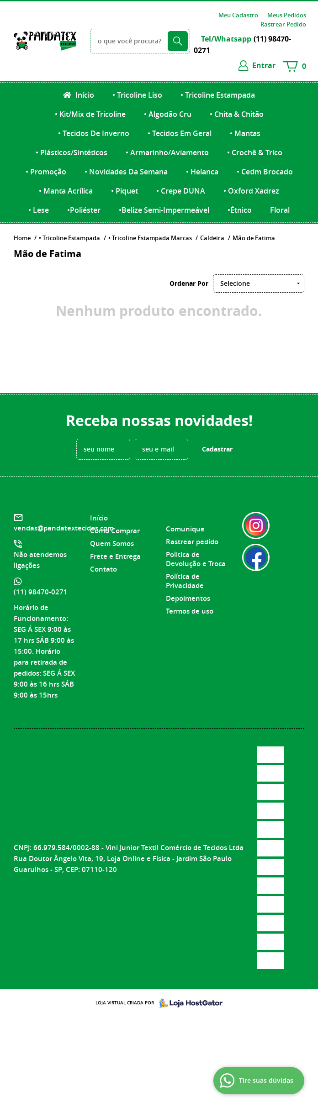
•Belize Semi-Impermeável (164, 210)
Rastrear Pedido (283, 24)
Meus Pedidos (286, 15)
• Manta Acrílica (66, 191)
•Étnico (240, 210)
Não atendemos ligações (40, 560)
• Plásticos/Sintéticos (71, 152)
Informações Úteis (189, 507)
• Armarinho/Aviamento (167, 152)
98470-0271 (41, 592)
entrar (264, 65)
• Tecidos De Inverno (93, 133)
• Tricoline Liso (137, 95)
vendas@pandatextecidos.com (64, 528)
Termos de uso (189, 611)
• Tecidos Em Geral (180, 133)
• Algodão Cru (167, 114)
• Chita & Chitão (237, 114)
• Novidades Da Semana (126, 172)
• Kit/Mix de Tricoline (90, 114)
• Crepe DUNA (180, 191)
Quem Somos (112, 543)
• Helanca (202, 172)
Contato (103, 569)
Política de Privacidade (185, 581)
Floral (280, 210)
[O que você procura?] (178, 41)
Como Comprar (115, 531)
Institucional (113, 502)
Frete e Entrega (115, 556)
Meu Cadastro (238, 15)
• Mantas (245, 133)
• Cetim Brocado (265, 172)
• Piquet (124, 191)
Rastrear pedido (192, 541)
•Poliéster (84, 210)
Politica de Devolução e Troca (196, 559)
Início (84, 95)
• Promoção (46, 172)
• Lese (38, 210)
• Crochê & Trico (254, 152)
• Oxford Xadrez (251, 191)
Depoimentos (188, 598)
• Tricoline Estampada (217, 95)
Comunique (185, 529)
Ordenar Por (189, 283)
